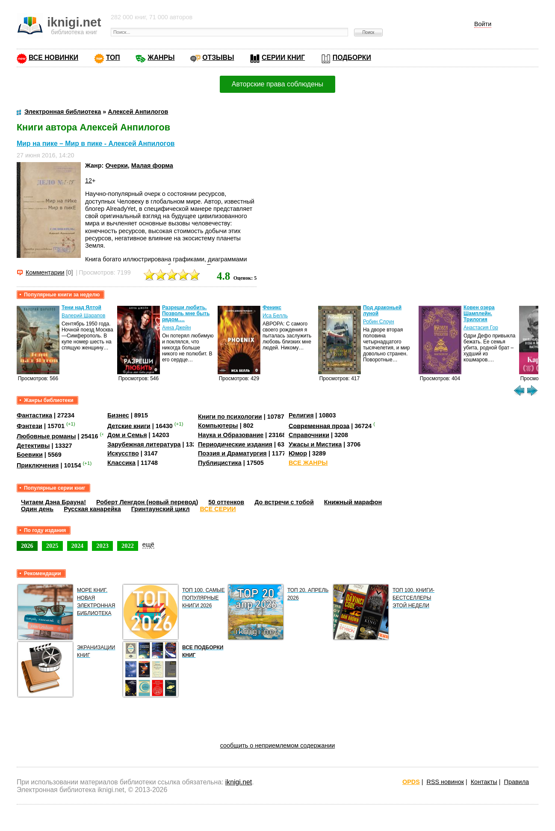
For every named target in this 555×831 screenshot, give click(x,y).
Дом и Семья (127, 435)
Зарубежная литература (143, 444)
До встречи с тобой (284, 502)
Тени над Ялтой (81, 308)
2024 (77, 545)
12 (88, 180)
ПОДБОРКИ (352, 57)
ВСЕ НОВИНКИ (53, 57)
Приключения (38, 465)
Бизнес (118, 415)
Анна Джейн (176, 328)
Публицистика (220, 462)
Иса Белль (275, 316)
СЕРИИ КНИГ (283, 57)
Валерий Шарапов (83, 316)
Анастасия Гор (480, 328)
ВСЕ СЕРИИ (218, 509)
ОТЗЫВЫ (218, 57)
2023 (102, 545)
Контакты (484, 781)
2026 (27, 545)
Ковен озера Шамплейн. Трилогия (479, 313)
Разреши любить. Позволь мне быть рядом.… (186, 313)
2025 (52, 545)
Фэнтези (29, 425)
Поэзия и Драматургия (232, 453)
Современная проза (319, 425)
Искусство (123, 453)
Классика (121, 462)
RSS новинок (445, 781)
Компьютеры (218, 425)
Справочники (309, 435)
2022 (127, 545)
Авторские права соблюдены (277, 84)
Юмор (298, 453)
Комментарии (45, 272)
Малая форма (152, 165)
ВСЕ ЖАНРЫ (308, 462)
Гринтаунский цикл (160, 509)
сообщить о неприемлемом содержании (277, 745)
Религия (301, 415)
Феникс (272, 308)
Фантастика (34, 415)
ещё (148, 544)
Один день (37, 509)
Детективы (33, 445)
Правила (516, 781)
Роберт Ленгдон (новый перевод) (147, 502)
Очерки (116, 165)
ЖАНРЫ (161, 57)
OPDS (411, 781)
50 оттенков (226, 502)
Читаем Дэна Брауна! (53, 502)
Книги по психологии (230, 416)
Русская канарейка (92, 509)
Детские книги (129, 425)
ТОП (113, 57)
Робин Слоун (378, 322)
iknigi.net (238, 782)
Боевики (30, 454)
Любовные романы (46, 436)
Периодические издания (235, 444)
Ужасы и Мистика (315, 444)
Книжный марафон (353, 502)
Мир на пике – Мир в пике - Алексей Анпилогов (96, 143)
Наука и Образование (230, 435)
